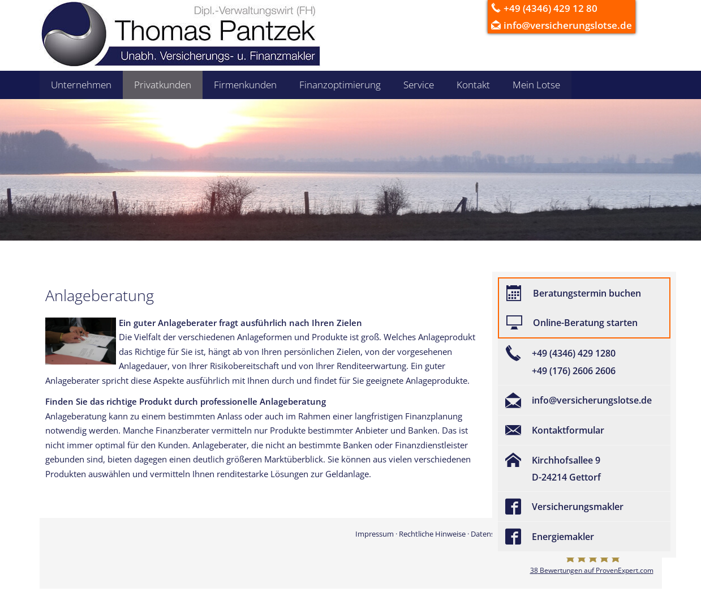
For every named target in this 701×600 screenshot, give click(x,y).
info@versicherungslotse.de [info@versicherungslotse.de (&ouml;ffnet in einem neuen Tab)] (568, 25)
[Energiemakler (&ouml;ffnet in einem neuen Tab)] (584, 536)
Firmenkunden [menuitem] (245, 84)
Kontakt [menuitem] (473, 84)
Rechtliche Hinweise (432, 534)
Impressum (374, 534)
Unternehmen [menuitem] (81, 84)
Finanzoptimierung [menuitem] (340, 84)
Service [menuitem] (418, 84)
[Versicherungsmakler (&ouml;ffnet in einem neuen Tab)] (584, 506)
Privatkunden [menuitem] (162, 84)
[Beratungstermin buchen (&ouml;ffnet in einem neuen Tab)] (584, 293)
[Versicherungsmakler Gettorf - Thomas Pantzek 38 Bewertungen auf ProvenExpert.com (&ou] (591, 563)
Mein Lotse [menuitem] (536, 84)
